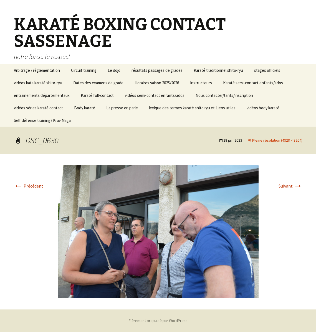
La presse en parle (122, 107)
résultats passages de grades (157, 70)
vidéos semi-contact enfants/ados (154, 95)
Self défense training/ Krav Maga (42, 120)
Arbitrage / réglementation (37, 70)
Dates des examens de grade (98, 82)
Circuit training (84, 70)
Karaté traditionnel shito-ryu (218, 70)
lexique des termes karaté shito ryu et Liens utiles (192, 107)
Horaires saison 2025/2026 (157, 82)
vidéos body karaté (263, 107)
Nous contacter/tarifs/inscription (224, 95)
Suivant (290, 186)
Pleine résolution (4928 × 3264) (277, 140)
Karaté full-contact (97, 95)
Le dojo (114, 70)
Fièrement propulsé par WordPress (158, 320)
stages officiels (267, 70)
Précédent (28, 186)
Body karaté (84, 107)
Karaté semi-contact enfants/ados (253, 82)
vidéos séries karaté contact (38, 107)
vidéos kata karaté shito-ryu (38, 82)
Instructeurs (201, 82)
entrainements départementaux (42, 95)
